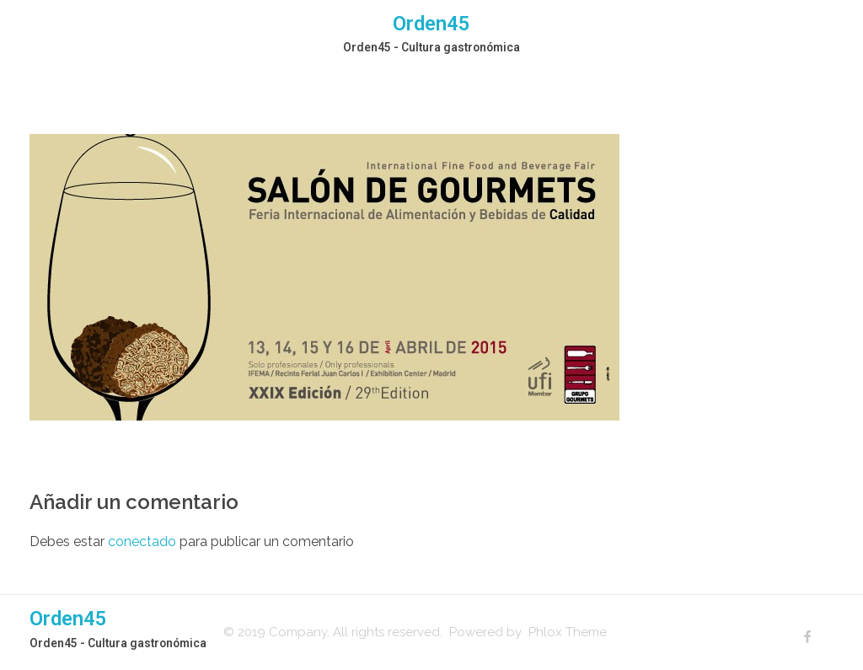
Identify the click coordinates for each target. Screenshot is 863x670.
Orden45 (431, 23)
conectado (142, 541)
